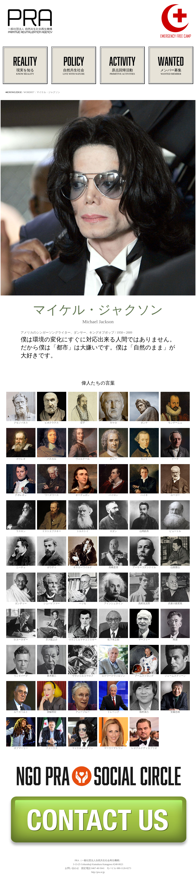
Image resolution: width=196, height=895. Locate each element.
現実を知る (25, 68)
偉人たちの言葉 (98, 383)
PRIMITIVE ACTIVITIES (122, 73)
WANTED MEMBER (171, 73)
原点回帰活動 (122, 68)
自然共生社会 (73, 68)
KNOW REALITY (25, 73)
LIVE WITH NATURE (74, 73)
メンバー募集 (171, 68)
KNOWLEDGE (14, 92)
